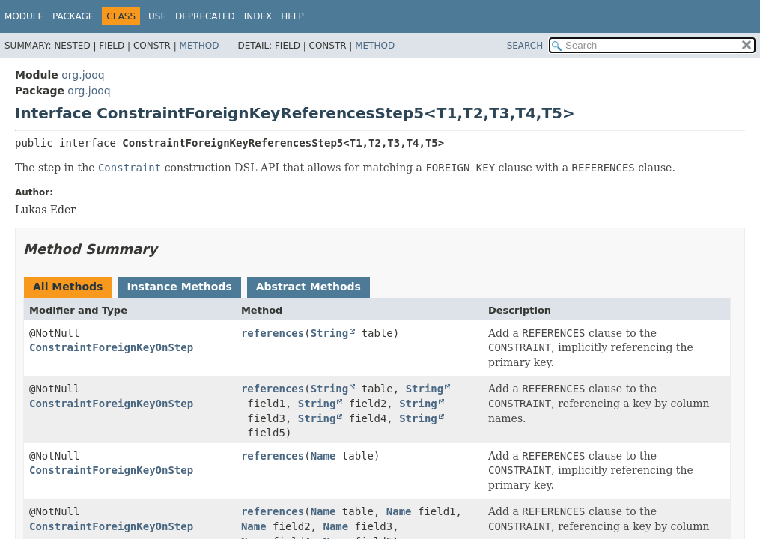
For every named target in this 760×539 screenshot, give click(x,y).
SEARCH (525, 45)
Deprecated (205, 16)
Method (199, 45)
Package (73, 16)
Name (323, 456)
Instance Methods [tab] (179, 287)
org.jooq (82, 75)
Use (157, 16)
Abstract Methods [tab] (308, 287)
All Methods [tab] (68, 287)
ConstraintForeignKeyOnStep (111, 347)
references (272, 333)
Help (292, 16)
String (330, 333)
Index (258, 16)
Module (23, 16)
